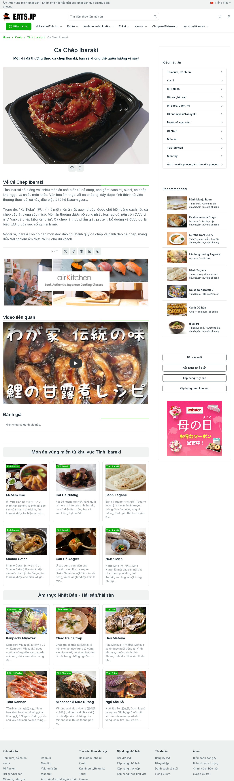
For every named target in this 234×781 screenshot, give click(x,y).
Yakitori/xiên (49, 768)
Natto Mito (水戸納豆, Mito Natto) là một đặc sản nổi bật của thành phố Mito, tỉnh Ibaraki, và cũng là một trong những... (123, 573)
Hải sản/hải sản (12, 773)
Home (8, 37)
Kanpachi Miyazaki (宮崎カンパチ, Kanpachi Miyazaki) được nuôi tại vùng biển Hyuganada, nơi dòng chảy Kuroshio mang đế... (25, 652)
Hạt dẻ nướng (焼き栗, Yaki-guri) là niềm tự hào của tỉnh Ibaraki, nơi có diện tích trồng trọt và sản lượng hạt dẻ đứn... (76, 507)
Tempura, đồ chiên (15, 757)
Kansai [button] (139, 26)
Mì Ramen (9, 768)
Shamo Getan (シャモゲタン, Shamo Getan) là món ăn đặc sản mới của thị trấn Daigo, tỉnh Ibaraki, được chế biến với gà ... (25, 571)
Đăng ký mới (162, 757)
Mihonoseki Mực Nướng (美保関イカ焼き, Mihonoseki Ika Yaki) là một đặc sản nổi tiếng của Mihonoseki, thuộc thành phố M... (75, 716)
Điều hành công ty (204, 757)
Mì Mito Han (15, 495)
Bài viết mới (194, 357)
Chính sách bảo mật (205, 768)
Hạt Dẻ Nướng (67, 495)
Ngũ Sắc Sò (114, 702)
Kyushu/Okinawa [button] (194, 26)
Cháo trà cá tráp (69, 638)
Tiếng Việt (219, 2)
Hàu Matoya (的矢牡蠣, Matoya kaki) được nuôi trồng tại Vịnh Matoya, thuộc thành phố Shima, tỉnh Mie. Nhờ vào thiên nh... (125, 652)
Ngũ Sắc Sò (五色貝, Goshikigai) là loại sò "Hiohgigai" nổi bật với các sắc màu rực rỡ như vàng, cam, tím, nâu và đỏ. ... (125, 714)
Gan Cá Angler (67, 559)
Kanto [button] (71, 26)
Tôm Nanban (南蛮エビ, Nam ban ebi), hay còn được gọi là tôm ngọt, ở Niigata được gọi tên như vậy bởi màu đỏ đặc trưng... (26, 714)
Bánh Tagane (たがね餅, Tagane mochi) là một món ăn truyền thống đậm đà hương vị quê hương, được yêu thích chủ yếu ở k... (125, 509)
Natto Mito (113, 559)
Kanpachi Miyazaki (21, 638)
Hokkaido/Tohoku (90, 757)
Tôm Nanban (16, 702)
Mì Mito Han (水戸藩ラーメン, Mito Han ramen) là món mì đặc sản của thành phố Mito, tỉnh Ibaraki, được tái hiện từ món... (26, 507)
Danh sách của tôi (166, 768)
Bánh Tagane (116, 495)
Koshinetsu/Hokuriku (92, 768)
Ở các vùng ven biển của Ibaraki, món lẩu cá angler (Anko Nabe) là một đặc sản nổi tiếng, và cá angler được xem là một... (75, 573)
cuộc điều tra (201, 773)
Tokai (82, 773)
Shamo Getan (17, 559)
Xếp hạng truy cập (194, 378)
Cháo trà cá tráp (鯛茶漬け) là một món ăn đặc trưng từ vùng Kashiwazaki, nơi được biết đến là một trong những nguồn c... (75, 650)
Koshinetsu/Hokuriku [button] (97, 26)
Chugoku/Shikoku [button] (163, 26)
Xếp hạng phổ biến (194, 367)
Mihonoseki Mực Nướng (75, 702)
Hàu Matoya (115, 638)
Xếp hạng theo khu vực (194, 388)
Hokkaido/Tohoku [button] (47, 26)
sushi (6, 763)
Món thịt (46, 773)
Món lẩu (46, 763)
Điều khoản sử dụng (205, 763)
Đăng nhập (162, 763)
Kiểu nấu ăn (18, 26)
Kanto (20, 37)
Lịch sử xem (162, 773)
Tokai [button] (122, 26)
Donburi (46, 757)
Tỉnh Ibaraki (36, 37)
